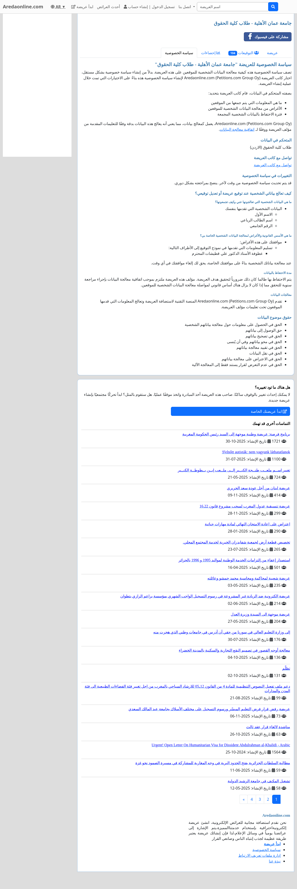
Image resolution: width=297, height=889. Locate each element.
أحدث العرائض (108, 6)
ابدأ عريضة (82, 6)
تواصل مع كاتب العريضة (273, 164)
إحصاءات (210, 52)
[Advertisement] (37, 85)
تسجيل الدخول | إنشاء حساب (149, 6)
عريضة (272, 52)
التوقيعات (243, 53)
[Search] (232, 6)
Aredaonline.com (23, 6)
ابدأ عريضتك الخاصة (269, 411)
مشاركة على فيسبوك (266, 36)
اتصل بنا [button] (185, 6)
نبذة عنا (275, 861)
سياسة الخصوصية (179, 52)
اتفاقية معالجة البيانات (237, 129)
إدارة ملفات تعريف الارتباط (259, 855)
